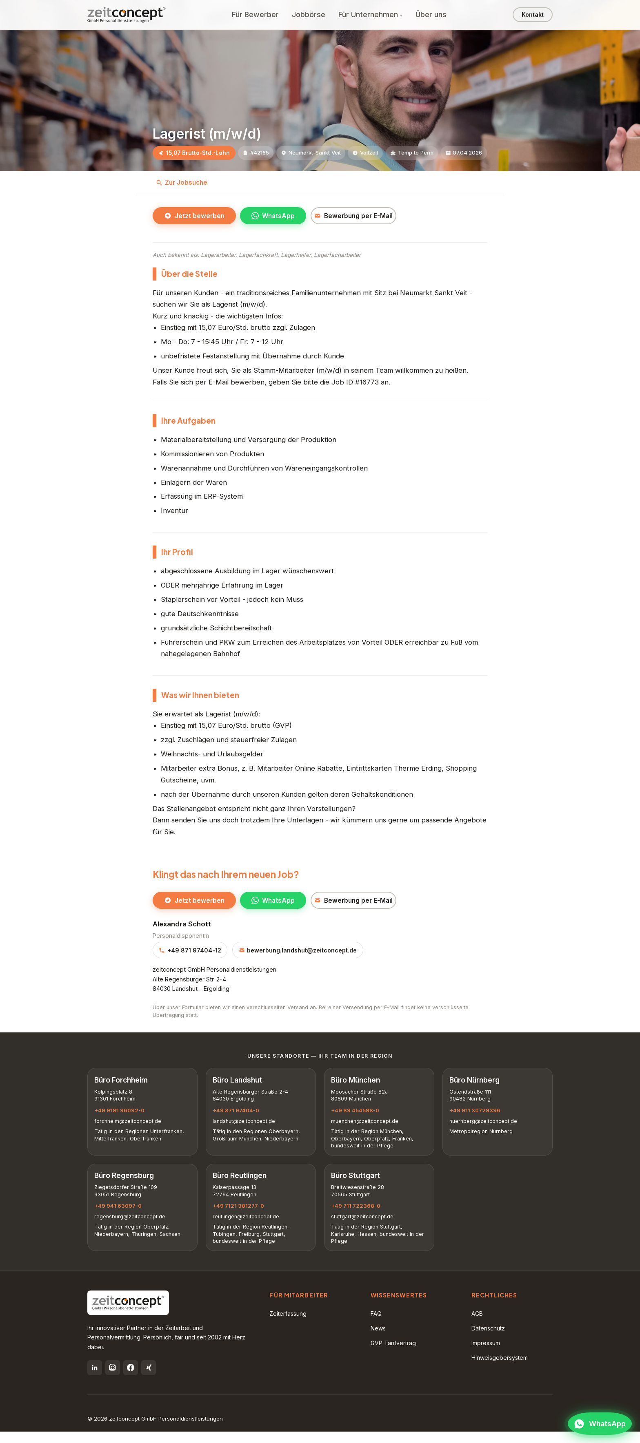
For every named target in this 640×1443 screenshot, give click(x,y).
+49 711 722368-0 (357, 1214)
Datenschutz (488, 1339)
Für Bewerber (255, 14)
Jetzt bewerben (194, 216)
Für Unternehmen (368, 14)
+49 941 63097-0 (119, 1214)
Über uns (431, 14)
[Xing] (148, 1379)
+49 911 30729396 (476, 1114)
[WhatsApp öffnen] (595, 1421)
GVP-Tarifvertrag (393, 1354)
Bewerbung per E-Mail (362, 216)
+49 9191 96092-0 (121, 1114)
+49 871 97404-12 (190, 951)
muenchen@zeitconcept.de (366, 1125)
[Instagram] (112, 1379)
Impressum (485, 1354)
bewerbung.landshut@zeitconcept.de (298, 951)
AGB (477, 1324)
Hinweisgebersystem (499, 1369)
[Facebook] (130, 1379)
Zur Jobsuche (181, 182)
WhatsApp (273, 216)
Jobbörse (308, 14)
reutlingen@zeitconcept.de (247, 1225)
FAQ (376, 1324)
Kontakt (533, 14)
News (378, 1339)
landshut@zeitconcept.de (245, 1125)
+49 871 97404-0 (237, 1114)
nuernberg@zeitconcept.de (485, 1125)
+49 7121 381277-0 (240, 1214)
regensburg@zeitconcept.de (131, 1225)
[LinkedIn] (94, 1379)
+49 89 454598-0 (357, 1114)
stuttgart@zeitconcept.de (364, 1225)
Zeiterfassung (288, 1324)
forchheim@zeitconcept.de (129, 1125)
